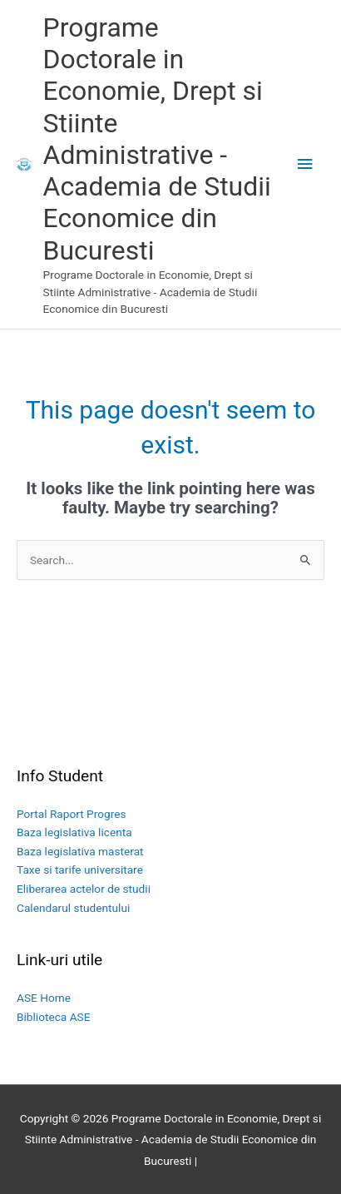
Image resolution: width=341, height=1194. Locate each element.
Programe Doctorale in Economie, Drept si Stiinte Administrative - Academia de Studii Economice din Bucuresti (157, 139)
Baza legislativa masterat (80, 851)
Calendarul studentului (73, 907)
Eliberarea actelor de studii (84, 888)
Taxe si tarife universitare (80, 869)
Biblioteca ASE (53, 1016)
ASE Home (44, 997)
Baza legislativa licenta (74, 832)
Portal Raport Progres (71, 813)
